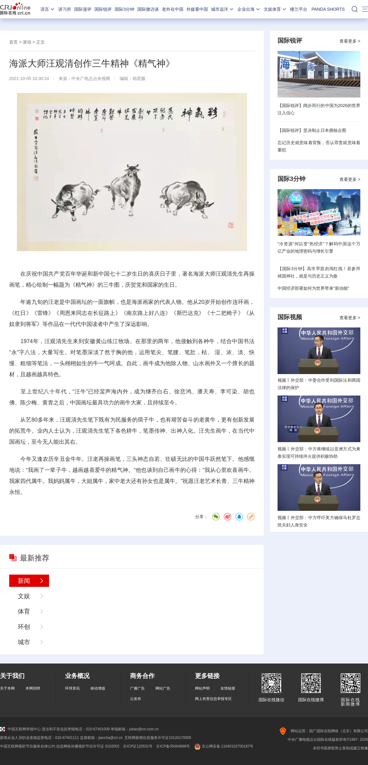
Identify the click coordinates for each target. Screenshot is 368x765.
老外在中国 (172, 9)
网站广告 (162, 688)
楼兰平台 (298, 9)
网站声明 (202, 688)
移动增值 (97, 688)
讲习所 (64, 9)
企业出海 (249, 9)
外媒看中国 (197, 9)
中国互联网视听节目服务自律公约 (27, 746)
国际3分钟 (124, 9)
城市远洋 (222, 9)
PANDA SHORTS (328, 9)
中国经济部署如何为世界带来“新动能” (313, 288)
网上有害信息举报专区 (213, 699)
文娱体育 (275, 9)
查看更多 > (349, 41)
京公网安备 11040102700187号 (223, 746)
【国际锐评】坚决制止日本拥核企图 (312, 130)
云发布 (135, 699)
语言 (47, 9)
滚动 (27, 42)
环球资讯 (72, 688)
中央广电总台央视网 (90, 78)
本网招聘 (32, 688)
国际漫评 (82, 9)
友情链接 (227, 688)
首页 (13, 42)
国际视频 (290, 317)
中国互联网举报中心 (20, 729)
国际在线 (15, 9)
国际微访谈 (148, 9)
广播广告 (137, 688)
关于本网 (7, 688)
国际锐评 (103, 9)
